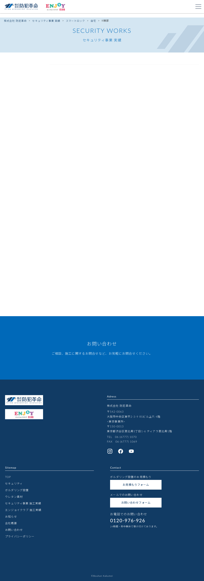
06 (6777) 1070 (126, 436)
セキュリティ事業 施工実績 (23, 503)
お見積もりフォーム (136, 484)
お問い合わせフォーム (136, 502)
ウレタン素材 (14, 496)
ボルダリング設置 (17, 490)
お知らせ (11, 516)
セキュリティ (14, 483)
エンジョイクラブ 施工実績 (23, 510)
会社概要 (11, 523)
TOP (8, 477)
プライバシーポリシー (19, 536)
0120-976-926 (127, 520)
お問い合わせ (14, 529)
